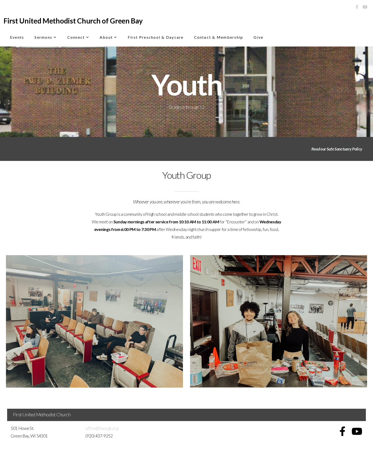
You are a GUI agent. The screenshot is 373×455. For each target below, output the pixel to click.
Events (17, 37)
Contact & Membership (218, 37)
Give (258, 37)
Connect (78, 37)
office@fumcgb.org (101, 428)
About (108, 37)
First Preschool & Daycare (156, 37)
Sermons (45, 37)
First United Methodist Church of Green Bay (73, 20)
